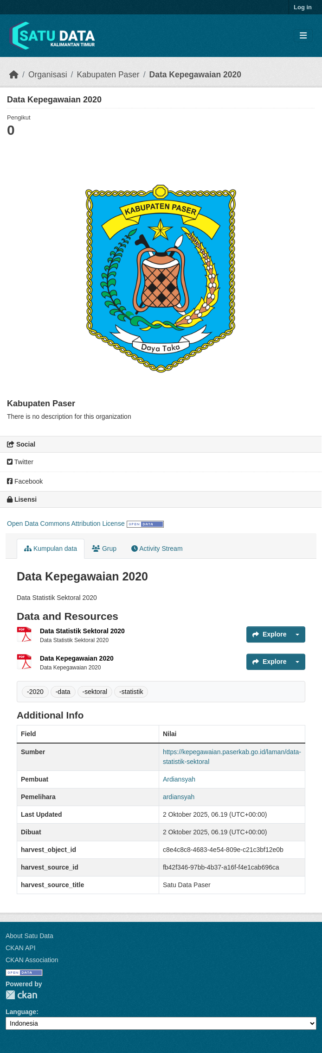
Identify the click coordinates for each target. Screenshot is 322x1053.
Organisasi (47, 74)
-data (63, 691)
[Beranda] (14, 74)
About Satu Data (29, 936)
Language (21, 1011)
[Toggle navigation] (303, 36)
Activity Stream (156, 548)
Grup (104, 548)
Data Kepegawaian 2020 (195, 74)
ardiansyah (179, 797)
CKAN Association (32, 960)
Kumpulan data (50, 548)
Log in (303, 7)
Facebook (25, 481)
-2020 (35, 691)
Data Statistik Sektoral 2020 (82, 631)
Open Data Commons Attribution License (66, 523)
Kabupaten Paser (108, 74)
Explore (269, 634)
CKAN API (21, 948)
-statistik (131, 691)
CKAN (21, 995)
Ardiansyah (179, 779)
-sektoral (95, 691)
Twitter (20, 462)
